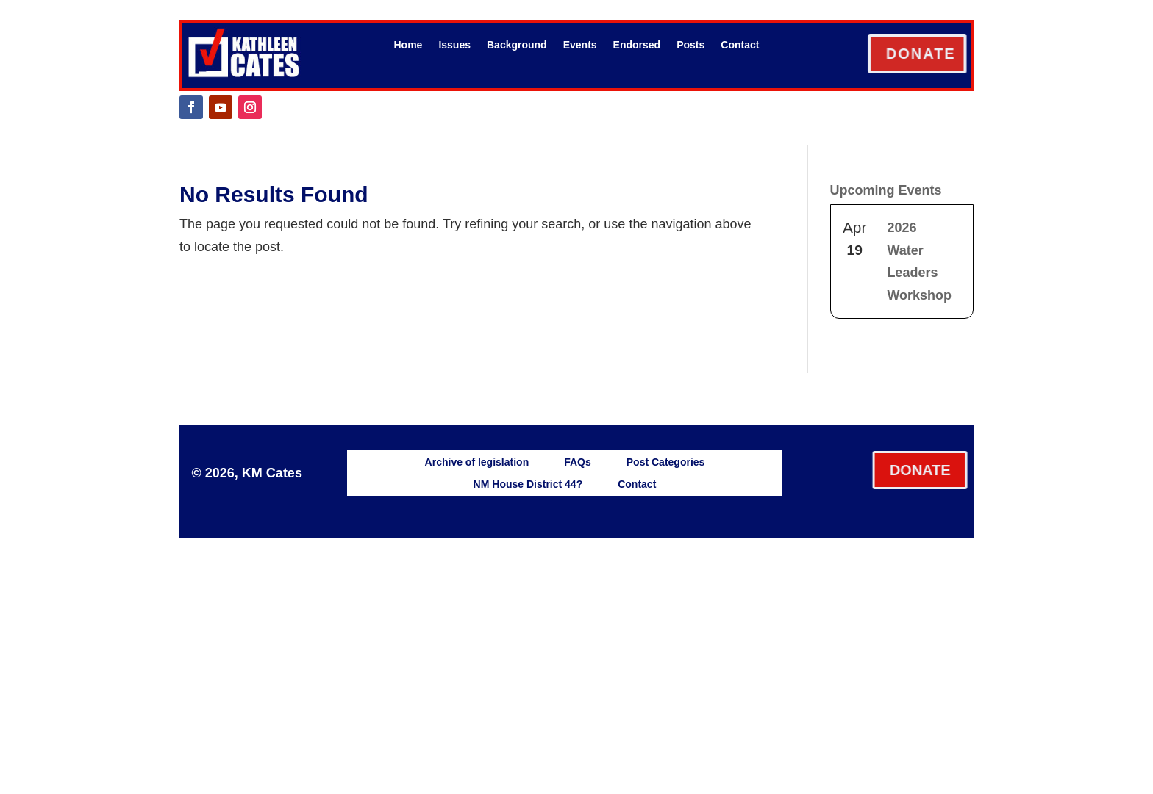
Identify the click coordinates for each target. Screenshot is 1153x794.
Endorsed (637, 45)
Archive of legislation (477, 461)
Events (580, 45)
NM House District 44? (528, 483)
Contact (740, 45)
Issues (454, 45)
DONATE (938, 54)
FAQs (577, 461)
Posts (690, 45)
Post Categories (666, 461)
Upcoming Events (886, 190)
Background (517, 45)
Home (408, 45)
